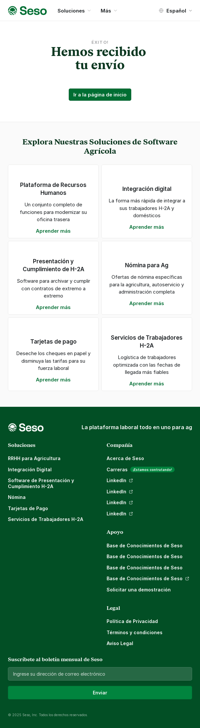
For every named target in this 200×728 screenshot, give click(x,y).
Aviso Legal (120, 643)
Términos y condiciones (134, 632)
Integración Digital (30, 469)
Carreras (117, 469)
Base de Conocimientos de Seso (145, 545)
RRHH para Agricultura (34, 458)
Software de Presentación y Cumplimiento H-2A (41, 483)
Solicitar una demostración (139, 589)
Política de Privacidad (132, 621)
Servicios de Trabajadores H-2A (45, 519)
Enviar (100, 692)
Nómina (17, 497)
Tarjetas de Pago (28, 508)
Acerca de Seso (125, 458)
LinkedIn (116, 480)
